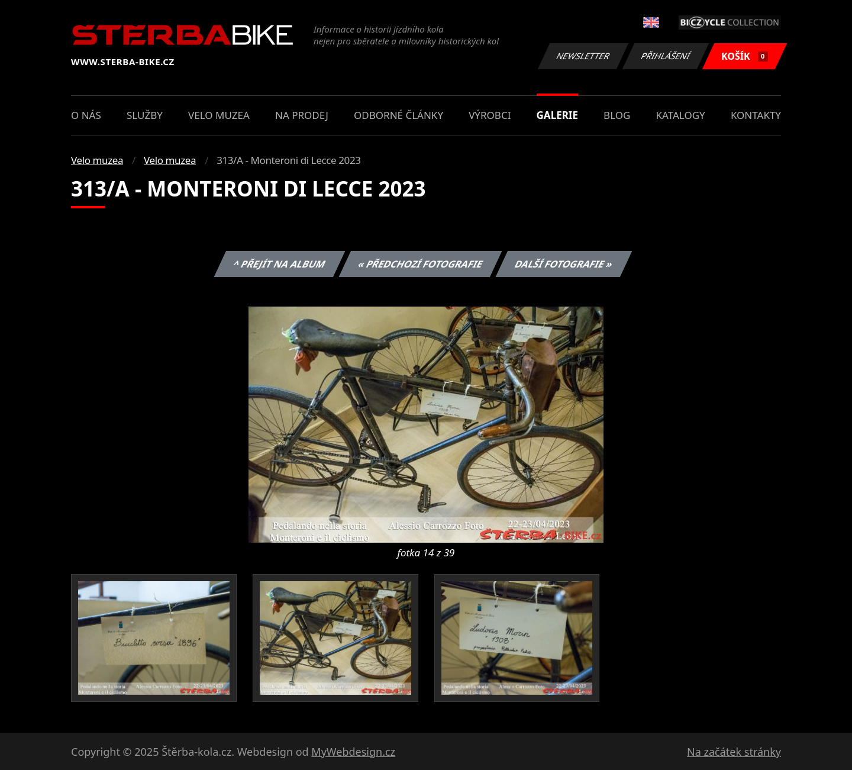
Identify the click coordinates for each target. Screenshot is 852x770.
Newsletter (583, 56)
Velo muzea (219, 115)
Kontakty (756, 115)
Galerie (557, 115)
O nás (86, 115)
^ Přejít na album (279, 263)
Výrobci (490, 115)
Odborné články (398, 115)
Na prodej (301, 115)
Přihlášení (665, 56)
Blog (617, 115)
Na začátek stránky (734, 752)
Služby (145, 115)
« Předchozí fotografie (420, 263)
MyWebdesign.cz (353, 752)
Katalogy (680, 115)
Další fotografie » (564, 263)
